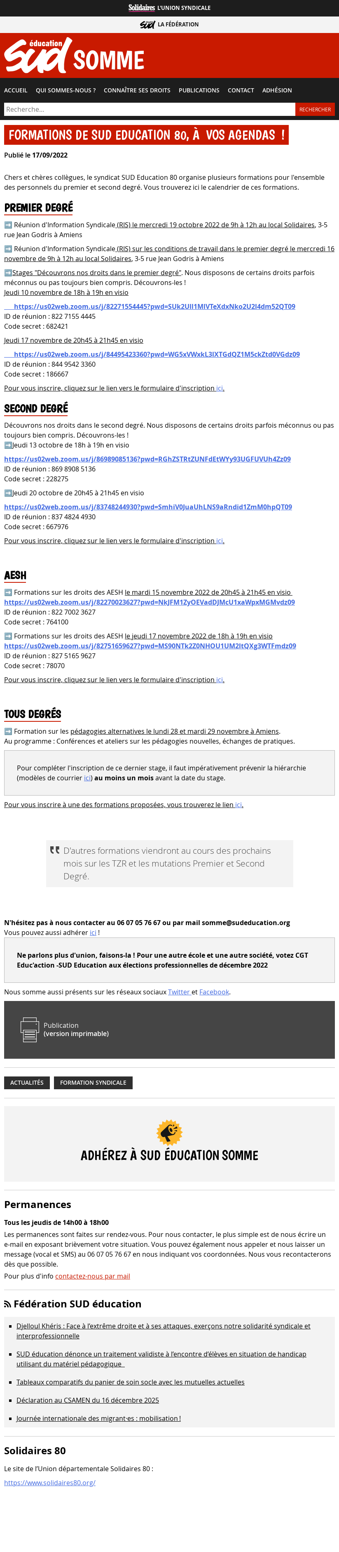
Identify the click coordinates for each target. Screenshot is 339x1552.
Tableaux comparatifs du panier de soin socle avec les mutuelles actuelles (130, 1382)
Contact (241, 90)
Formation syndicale (93, 1082)
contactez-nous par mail (92, 1276)
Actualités (27, 1082)
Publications (199, 90)
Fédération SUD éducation (78, 1304)
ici (219, 388)
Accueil (16, 90)
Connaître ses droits (137, 90)
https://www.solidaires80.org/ (50, 1482)
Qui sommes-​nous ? (66, 90)
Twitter (180, 991)
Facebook (214, 991)
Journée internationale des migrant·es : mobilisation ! (98, 1418)
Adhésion (277, 90)
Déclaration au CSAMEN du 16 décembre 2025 (87, 1400)
